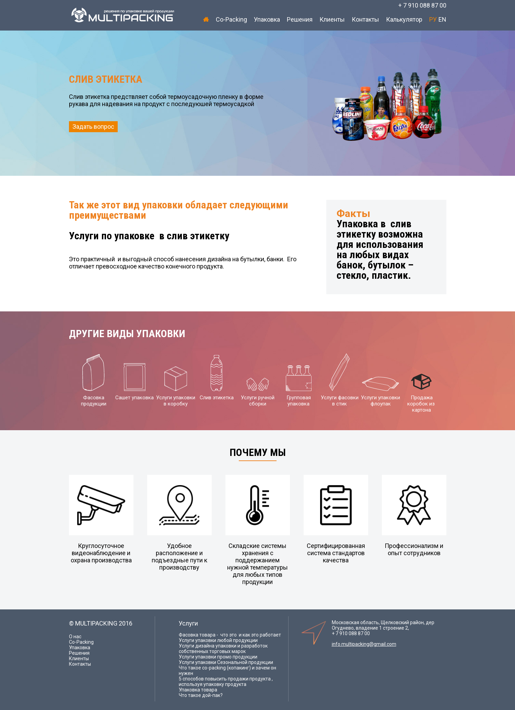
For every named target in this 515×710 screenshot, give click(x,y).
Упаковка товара (198, 689)
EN (442, 19)
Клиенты (332, 19)
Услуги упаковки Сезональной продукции (226, 662)
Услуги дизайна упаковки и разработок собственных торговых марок (223, 648)
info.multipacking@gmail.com (364, 644)
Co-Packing (231, 19)
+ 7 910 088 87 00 (422, 5)
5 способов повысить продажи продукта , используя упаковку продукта (226, 681)
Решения (300, 19)
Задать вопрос (93, 126)
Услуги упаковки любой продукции (218, 640)
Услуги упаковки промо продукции (218, 657)
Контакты (365, 19)
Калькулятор (404, 19)
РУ (433, 19)
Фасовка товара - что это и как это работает (230, 635)
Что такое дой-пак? (201, 695)
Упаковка (267, 19)
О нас (75, 636)
